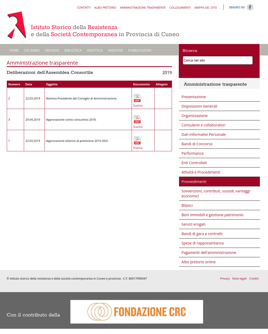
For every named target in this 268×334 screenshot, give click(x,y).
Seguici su (237, 7)
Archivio (52, 50)
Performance (193, 153)
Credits (254, 278)
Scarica (137, 105)
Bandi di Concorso (197, 143)
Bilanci (187, 205)
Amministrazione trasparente (143, 7)
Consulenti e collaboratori (204, 125)
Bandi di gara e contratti (202, 233)
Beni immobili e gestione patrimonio (213, 214)
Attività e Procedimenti (201, 172)
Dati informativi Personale (204, 134)
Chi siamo (32, 50)
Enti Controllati (194, 162)
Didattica (95, 50)
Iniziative (115, 50)
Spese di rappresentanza (203, 243)
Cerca (249, 60)
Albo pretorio (105, 7)
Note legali (239, 278)
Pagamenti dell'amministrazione (209, 252)
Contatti (84, 7)
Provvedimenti (194, 181)
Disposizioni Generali (199, 106)
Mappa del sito (205, 7)
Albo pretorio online (199, 261)
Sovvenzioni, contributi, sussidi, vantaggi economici (216, 193)
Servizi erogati (193, 224)
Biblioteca (73, 50)
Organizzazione (195, 115)
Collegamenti (180, 7)
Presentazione (194, 96)
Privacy (225, 278)
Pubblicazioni (139, 50)
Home (14, 50)
